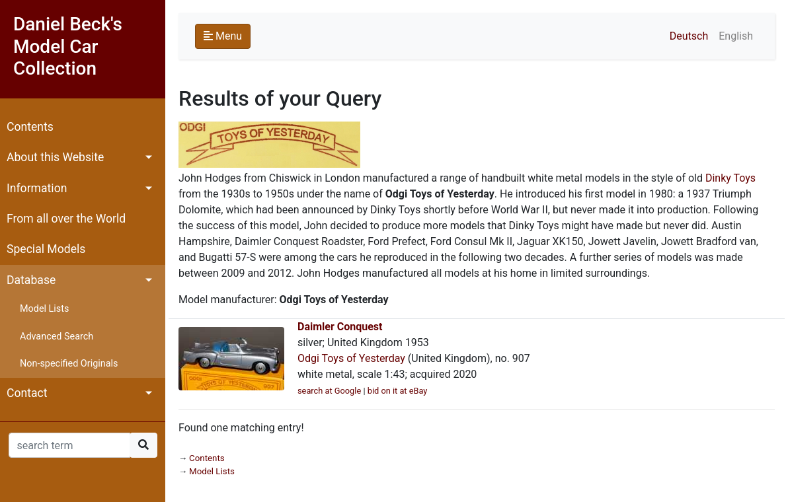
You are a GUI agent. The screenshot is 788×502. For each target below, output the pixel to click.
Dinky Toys (730, 178)
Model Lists (44, 308)
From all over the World (66, 218)
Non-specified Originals (69, 363)
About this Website (55, 157)
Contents (30, 126)
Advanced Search (56, 336)
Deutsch (689, 36)
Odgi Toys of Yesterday (351, 358)
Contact (27, 393)
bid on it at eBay (398, 391)
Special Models (46, 249)
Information (37, 188)
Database (31, 280)
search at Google (329, 391)
